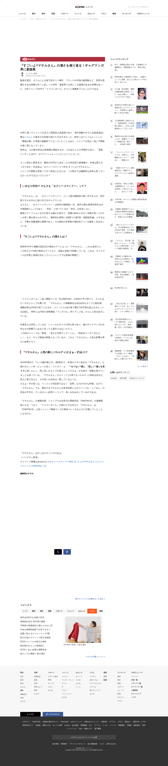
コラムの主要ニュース (95, 656)
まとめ (22, 687)
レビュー (65, 676)
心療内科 (104, 722)
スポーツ (64, 14)
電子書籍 (97, 729)
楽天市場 (123, 378)
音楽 (35, 683)
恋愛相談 (84, 725)
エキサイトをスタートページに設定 (84, 737)
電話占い (128, 722)
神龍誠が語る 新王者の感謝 (32, 621)
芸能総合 (37, 676)
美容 (143, 725)
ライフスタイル (95, 683)
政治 (21, 683)
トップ (24, 611)
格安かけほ (47, 725)
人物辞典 (134, 690)
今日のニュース (143, 14)
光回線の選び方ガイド (50, 722)
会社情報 (55, 744)
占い (90, 725)
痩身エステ (88, 729)
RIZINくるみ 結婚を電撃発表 (33, 650)
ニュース (22, 14)
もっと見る (142, 366)
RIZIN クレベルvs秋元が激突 (33, 642)
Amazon (114, 378)
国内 (33, 14)
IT (62, 687)
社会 (21, 676)
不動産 (129, 725)
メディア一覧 (136, 683)
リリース (134, 676)
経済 (21, 680)
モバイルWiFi (57, 725)
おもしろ (91, 14)
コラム (103, 14)
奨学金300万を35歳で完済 (32, 617)
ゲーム (64, 683)
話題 (105, 680)
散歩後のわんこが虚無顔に (32, 646)
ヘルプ (133, 697)
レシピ (105, 725)
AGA (80, 729)
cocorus (67, 725)
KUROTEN (36, 722)
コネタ (78, 680)
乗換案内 (121, 725)
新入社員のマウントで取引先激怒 (35, 637)
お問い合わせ (111, 744)
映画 (35, 680)
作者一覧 (134, 680)
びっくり (79, 676)
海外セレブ (38, 687)
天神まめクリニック (91, 722)
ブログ (120, 722)
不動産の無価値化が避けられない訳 (36, 625)
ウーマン (97, 725)
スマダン (93, 676)
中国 (21, 698)
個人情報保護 (92, 744)
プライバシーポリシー (77, 744)
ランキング (126, 14)
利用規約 (64, 744)
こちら (27, 137)
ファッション (67, 694)
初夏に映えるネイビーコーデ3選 (35, 633)
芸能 (53, 14)
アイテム (112, 722)
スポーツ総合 (53, 676)
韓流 (35, 690)
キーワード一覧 (137, 687)
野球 (49, 680)
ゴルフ (50, 687)
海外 (43, 14)
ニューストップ (133, 7)
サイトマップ (136, 694)
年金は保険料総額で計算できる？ (35, 629)
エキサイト (145, 7)
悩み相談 (75, 725)
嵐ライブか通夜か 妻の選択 (32, 654)
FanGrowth (65, 722)
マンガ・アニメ (67, 680)
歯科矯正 (137, 725)
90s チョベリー (95, 690)
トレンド (77, 14)
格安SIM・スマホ (139, 722)
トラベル (93, 687)
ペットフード (72, 729)
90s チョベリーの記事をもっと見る (90, 599)
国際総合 (23, 694)
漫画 (114, 14)
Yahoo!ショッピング (137, 378)
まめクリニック (76, 722)
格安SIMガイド (28, 725)
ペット (78, 687)
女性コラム (94, 680)
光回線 (38, 725)
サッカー (51, 683)
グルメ (64, 690)
